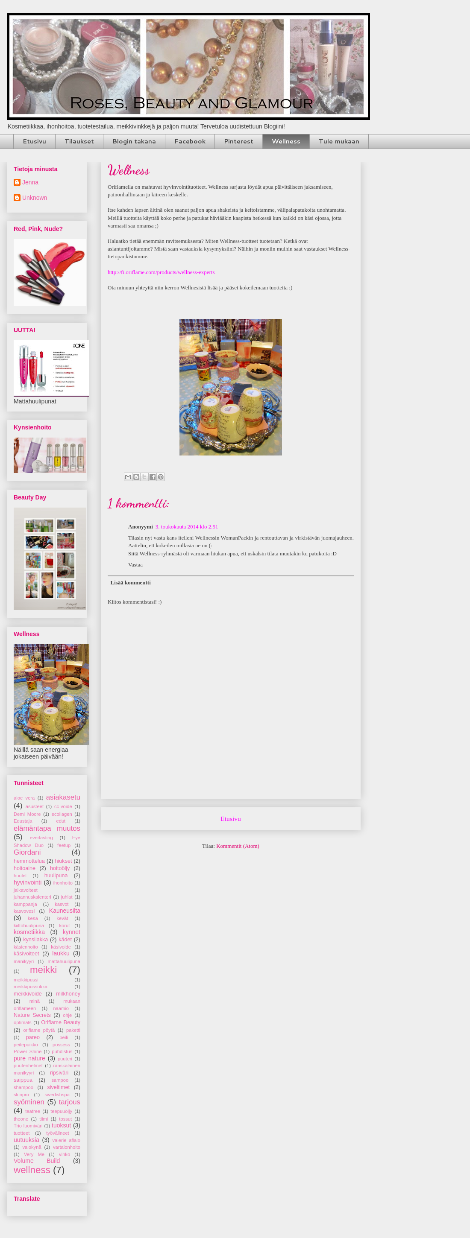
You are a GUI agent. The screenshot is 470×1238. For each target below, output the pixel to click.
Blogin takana (134, 141)
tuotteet (21, 1133)
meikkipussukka (30, 986)
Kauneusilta (64, 910)
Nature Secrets (32, 1015)
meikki (43, 969)
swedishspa (56, 1094)
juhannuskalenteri (32, 896)
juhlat (67, 896)
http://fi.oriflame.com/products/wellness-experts (161, 272)
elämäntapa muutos (47, 828)
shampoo (23, 1087)
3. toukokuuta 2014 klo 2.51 (187, 526)
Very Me (34, 1154)
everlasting (41, 837)
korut (64, 925)
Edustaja (23, 820)
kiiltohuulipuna (29, 925)
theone (21, 1118)
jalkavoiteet (26, 890)
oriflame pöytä (39, 1030)
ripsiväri (59, 1073)
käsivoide (61, 946)
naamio (61, 1008)
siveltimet (58, 1087)
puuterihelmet (28, 1065)
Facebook (190, 141)
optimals (23, 1022)
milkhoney (68, 994)
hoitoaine (24, 868)
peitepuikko (26, 1044)
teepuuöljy (61, 1111)
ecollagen (62, 814)
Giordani (27, 852)
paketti (73, 1030)
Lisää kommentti (131, 582)
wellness (32, 1170)
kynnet (71, 931)
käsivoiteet (26, 954)
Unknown (34, 197)
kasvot (61, 904)
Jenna (30, 182)
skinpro (21, 1094)
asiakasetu (63, 797)
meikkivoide (28, 994)
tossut (65, 1118)
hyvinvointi (27, 882)
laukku (60, 953)
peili (63, 1037)
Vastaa (135, 564)
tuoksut (61, 1125)
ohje (67, 1015)
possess (61, 1044)
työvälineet (57, 1133)
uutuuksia (26, 1139)
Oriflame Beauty (60, 1022)
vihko (64, 1154)
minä (34, 1001)
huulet (20, 875)
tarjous (69, 1102)
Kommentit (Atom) (237, 846)
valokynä (32, 1147)
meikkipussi (26, 979)
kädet (65, 940)
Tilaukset (79, 141)
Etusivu (34, 141)
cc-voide (63, 806)
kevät (62, 918)
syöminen (29, 1102)
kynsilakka (35, 940)
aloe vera (24, 797)
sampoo (59, 1080)
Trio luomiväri (28, 1125)
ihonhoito (63, 882)
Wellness (286, 141)
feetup (63, 845)
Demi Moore (27, 814)
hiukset (63, 861)
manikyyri (24, 961)
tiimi (43, 1118)
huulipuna (56, 876)
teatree (32, 1111)
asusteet (35, 806)
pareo (33, 1037)
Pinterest (238, 141)
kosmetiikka (29, 931)
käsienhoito (26, 946)
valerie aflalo (66, 1140)
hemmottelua (29, 861)
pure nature (29, 1058)
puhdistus (62, 1051)
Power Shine (27, 1051)
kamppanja (25, 904)
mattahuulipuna (64, 961)
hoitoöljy (60, 868)
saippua (23, 1080)
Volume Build (37, 1160)
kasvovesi (24, 911)
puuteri (65, 1058)
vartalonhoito (66, 1147)
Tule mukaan (339, 141)
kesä (33, 918)
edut (60, 820)
